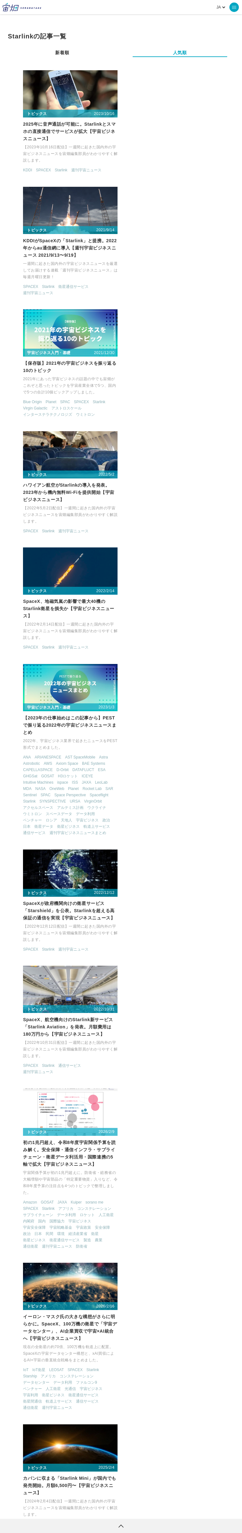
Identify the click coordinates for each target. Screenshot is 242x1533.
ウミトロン (77, 298)
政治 (215, 470)
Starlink (53, 171)
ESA (210, 420)
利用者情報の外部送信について (154, 1509)
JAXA (195, 432)
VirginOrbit (201, 451)
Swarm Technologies (165, 907)
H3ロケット (177, 426)
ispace (171, 432)
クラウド (190, 1036)
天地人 (175, 470)
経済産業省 (70, 766)
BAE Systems (202, 413)
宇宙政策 (76, 759)
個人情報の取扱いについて (102, 1509)
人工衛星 (98, 747)
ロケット (79, 747)
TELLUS (81, 1441)
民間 (42, 766)
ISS (184, 432)
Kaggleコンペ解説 (30, 1157)
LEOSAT (165, 727)
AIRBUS (22, 1029)
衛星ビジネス (177, 476)
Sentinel (138, 445)
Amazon (22, 734)
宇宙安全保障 (26, 759)
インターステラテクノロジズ (40, 298)
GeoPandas (37, 1151)
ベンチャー (141, 470)
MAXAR (198, 1329)
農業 (91, 772)
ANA (136, 407)
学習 (91, 1189)
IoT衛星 (147, 727)
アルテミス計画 (179, 457)
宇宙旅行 (68, 1195)
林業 (95, 1195)
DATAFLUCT (192, 420)
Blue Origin (24, 285)
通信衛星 (23, 778)
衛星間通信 (141, 759)
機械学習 (23, 1201)
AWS (157, 413)
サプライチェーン (30, 747)
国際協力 (49, 753)
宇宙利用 (139, 753)
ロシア (160, 470)
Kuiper (68, 734)
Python (70, 1157)
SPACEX (35, 171)
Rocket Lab (200, 439)
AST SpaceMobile (189, 407)
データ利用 (194, 464)
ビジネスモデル (81, 1182)
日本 (135, 476)
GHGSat (139, 426)
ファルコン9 (195, 740)
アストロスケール (59, 292)
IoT (134, 727)
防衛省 (74, 778)
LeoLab (210, 432)
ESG (19, 1151)
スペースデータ (167, 464)
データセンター (145, 740)
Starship (139, 734)
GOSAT (156, 426)
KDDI (20, 171)
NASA (149, 439)
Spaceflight (208, 445)
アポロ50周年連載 (76, 1170)
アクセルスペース (147, 457)
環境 (53, 766)
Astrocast (139, 901)
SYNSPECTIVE (161, 451)
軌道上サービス (205, 476)
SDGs (85, 1157)
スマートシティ (78, 1176)
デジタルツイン (51, 1182)
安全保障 (94, 759)
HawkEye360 (176, 1329)
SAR (218, 439)
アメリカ (157, 734)
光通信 (179, 746)
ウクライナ (205, 457)
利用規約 (68, 1509)
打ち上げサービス (147, 914)
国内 (34, 753)
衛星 (87, 766)
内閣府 (21, 753)
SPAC (58, 285)
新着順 (62, 52)
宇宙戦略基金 (53, 759)
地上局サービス (145, 1043)
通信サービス (143, 483)
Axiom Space (176, 413)
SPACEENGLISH (29, 1163)
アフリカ (58, 740)
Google (138, 1036)
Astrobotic (140, 413)
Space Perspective (179, 445)
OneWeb (165, 439)
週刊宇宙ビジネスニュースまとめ (186, 483)
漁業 (38, 1201)
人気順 (180, 52)
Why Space (147, 1441)
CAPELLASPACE (146, 420)
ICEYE (196, 426)
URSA (184, 451)
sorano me (87, 734)
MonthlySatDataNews (194, 1441)
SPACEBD (52, 1029)
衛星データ (152, 476)
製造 (80, 772)
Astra (212, 407)
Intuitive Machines (147, 432)
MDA (136, 439)
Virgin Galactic (27, 292)
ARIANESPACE (156, 407)
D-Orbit (171, 420)
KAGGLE (91, 1151)
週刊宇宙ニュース (79, 171)
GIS (54, 1151)
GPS (65, 1151)
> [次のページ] (143, 1376)
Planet (43, 285)
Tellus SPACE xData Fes (36, 1170)
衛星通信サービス (182, 171)
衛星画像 (76, 1201)
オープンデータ (47, 1176)
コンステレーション (87, 740)
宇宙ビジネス (196, 470)
